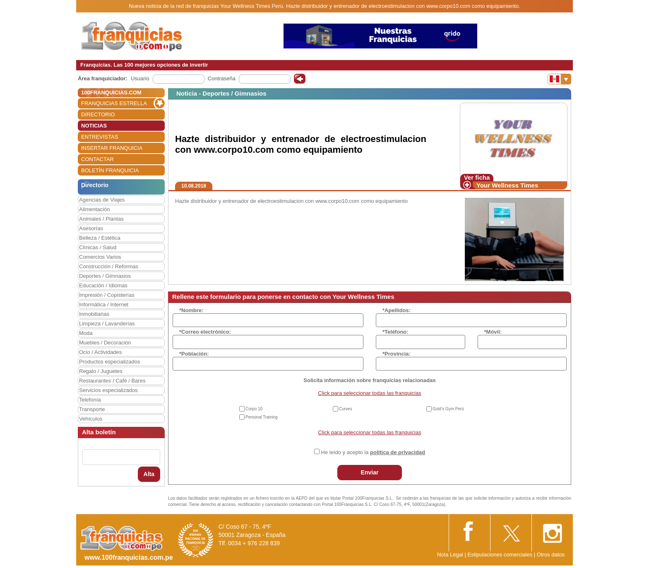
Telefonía (90, 400)
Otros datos (551, 554)
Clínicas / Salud (97, 247)
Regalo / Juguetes (101, 371)
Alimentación (94, 209)
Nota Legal (450, 554)
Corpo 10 (253, 409)
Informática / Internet (103, 304)
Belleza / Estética (99, 238)
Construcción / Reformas (108, 266)
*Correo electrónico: (205, 332)
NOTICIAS (94, 126)
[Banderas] (559, 79)
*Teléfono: (395, 332)
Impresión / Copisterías (107, 295)
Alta (149, 474)
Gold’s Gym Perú (448, 409)
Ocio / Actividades (100, 352)
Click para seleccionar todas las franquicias (369, 393)
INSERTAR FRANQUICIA (111, 148)
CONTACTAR (97, 159)
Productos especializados (109, 362)
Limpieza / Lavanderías (107, 323)
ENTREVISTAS (99, 137)
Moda (86, 333)
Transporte (92, 409)
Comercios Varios (100, 257)
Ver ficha (477, 177)
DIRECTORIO (98, 114)
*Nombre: (191, 310)
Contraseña (222, 78)
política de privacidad (397, 452)
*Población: (194, 354)
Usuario (140, 78)
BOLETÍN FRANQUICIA (110, 170)
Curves (345, 409)
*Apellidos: (396, 310)
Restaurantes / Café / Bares (112, 381)
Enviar (370, 472)
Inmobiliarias (94, 314)
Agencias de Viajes (102, 200)
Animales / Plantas (101, 219)
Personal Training (261, 417)
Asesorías (91, 228)
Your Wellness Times (507, 185)
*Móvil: (493, 332)
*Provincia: (396, 354)
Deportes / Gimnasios (105, 276)
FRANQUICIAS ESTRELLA (114, 103)
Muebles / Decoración (105, 342)
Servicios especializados (108, 390)
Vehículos (90, 419)
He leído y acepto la (373, 452)
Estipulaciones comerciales (500, 554)
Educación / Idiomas (103, 285)
